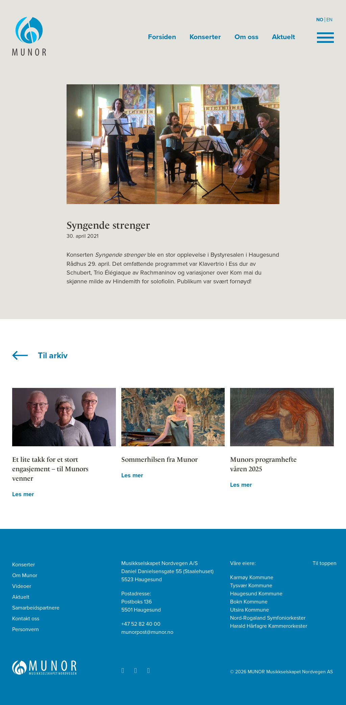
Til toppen (325, 563)
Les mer (23, 494)
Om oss (246, 37)
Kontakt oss (25, 618)
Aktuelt (283, 37)
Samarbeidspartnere (35, 607)
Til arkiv (53, 355)
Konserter (205, 37)
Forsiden (162, 37)
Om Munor (24, 575)
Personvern (25, 629)
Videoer (21, 586)
